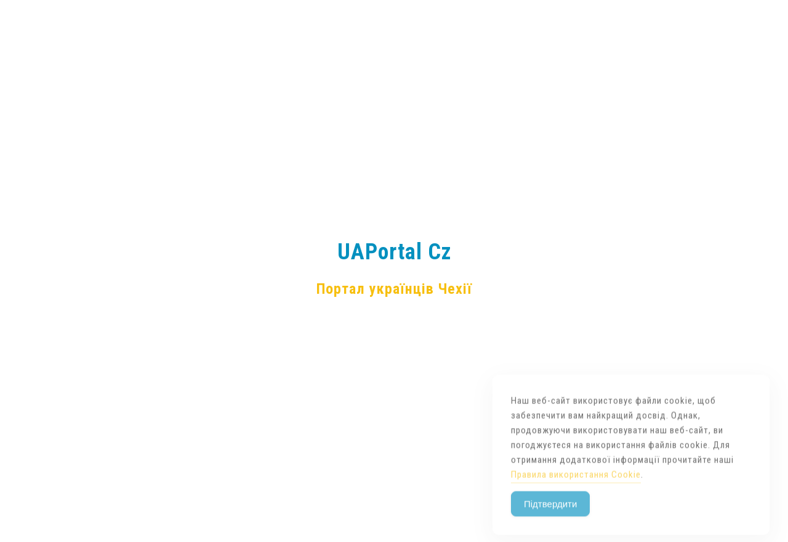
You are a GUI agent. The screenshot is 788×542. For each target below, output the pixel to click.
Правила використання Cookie (576, 488)
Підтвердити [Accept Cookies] (550, 517)
